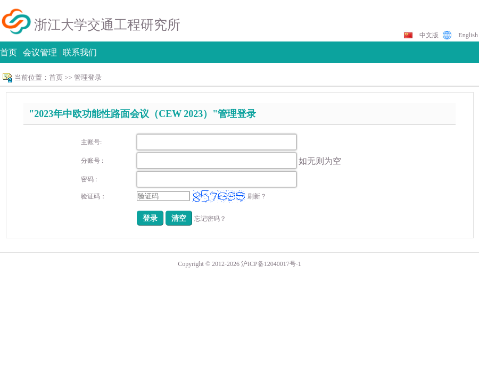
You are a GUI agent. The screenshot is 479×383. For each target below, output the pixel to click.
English (468, 35)
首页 (8, 52)
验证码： (93, 196)
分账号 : (92, 160)
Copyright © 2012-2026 (209, 264)
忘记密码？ (210, 218)
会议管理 (40, 52)
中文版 (429, 35)
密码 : (89, 179)
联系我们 (80, 52)
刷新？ (257, 196)
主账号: (91, 142)
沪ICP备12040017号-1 (271, 264)
